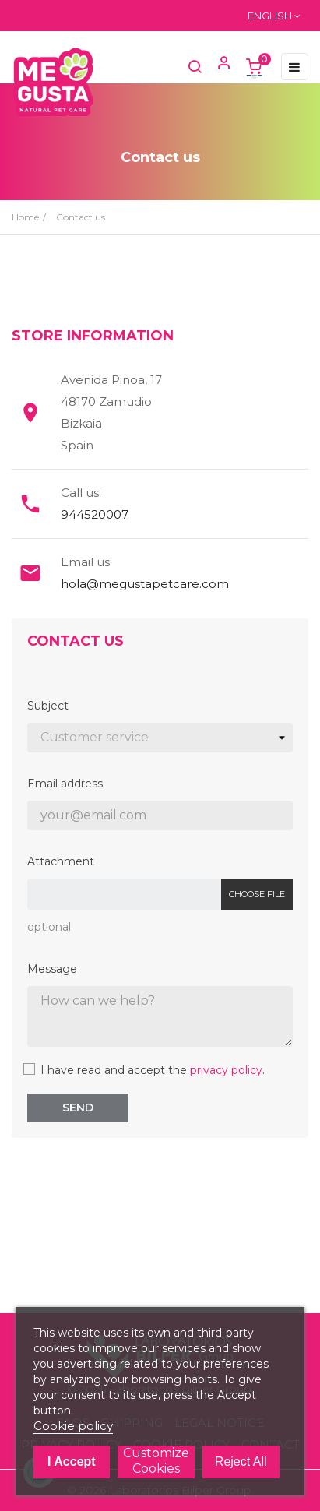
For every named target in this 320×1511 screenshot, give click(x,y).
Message (52, 969)
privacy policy (226, 1070)
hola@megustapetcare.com (145, 583)
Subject (48, 706)
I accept (71, 1461)
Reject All (241, 1461)
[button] (217, 66)
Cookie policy (73, 1425)
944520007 (94, 514)
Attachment (60, 861)
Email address (65, 784)
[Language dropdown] (274, 15)
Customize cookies (156, 1461)
